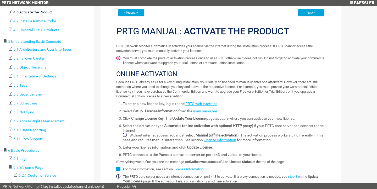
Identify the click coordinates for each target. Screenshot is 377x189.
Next (310, 13)
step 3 (292, 176)
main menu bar (205, 111)
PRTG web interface (201, 104)
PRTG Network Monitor (21, 186)
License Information (220, 140)
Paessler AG (127, 186)
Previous (132, 13)
